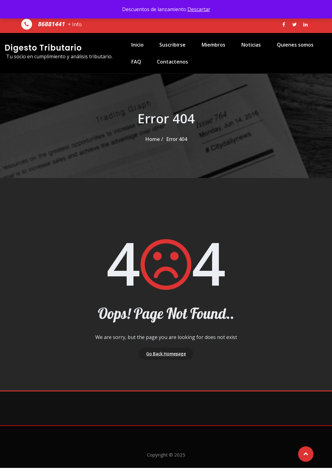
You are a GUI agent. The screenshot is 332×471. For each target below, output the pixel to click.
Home (152, 139)
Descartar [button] (198, 9)
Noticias (241, 49)
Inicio (134, 49)
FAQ (133, 75)
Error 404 (176, 139)
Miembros (206, 49)
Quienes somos (282, 49)
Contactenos (167, 75)
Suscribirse (167, 49)
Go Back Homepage (166, 355)
